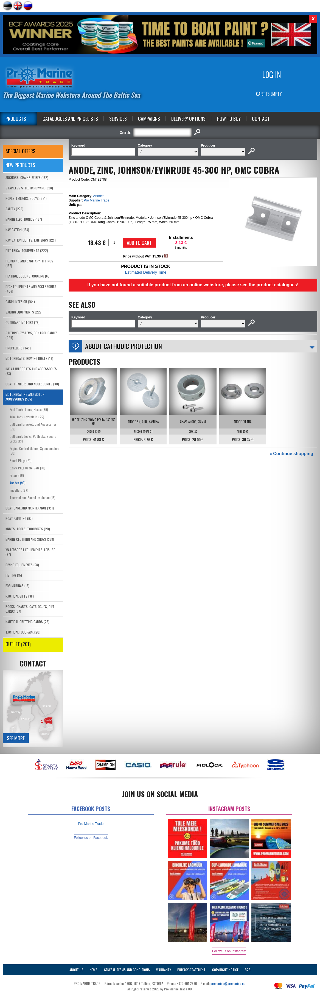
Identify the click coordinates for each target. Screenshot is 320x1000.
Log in (271, 74)
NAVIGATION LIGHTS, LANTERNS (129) (30, 240)
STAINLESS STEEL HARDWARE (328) (29, 188)
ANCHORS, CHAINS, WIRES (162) (26, 177)
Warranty (163, 969)
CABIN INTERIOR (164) (20, 301)
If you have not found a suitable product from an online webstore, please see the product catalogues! (192, 284)
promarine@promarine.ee (227, 983)
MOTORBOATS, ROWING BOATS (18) (29, 358)
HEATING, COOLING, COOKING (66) (27, 276)
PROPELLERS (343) (18, 348)
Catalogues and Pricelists (70, 118)
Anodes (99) (18, 482)
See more (16, 738)
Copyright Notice (225, 969)
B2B (248, 969)
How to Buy (229, 118)
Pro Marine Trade (96, 200)
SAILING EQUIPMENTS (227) (24, 312)
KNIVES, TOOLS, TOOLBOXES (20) (27, 528)
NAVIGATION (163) (17, 229)
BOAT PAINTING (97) (19, 518)
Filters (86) (17, 475)
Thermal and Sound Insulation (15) (32, 497)
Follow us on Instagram (229, 951)
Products (15, 118)
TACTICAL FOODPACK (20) (22, 632)
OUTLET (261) (18, 644)
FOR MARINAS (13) (17, 585)
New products (20, 165)
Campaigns (149, 118)
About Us (76, 969)
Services (118, 118)
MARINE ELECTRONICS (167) (23, 219)
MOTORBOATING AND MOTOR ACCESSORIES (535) (24, 396)
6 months (181, 247)
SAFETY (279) (14, 208)
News (93, 969)
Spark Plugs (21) (21, 460)
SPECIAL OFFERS (20, 151)
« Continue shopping (291, 453)
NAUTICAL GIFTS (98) (19, 596)
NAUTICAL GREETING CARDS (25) (27, 621)
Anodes (98, 196)
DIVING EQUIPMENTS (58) (22, 564)
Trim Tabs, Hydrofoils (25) (27, 416)
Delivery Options (188, 118)
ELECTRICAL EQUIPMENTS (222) (26, 250)
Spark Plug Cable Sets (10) (27, 468)
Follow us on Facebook (91, 838)
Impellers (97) (19, 490)
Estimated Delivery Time (145, 272)
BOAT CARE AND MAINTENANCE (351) (29, 508)
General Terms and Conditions (127, 969)
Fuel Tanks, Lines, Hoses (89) (29, 409)
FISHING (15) (13, 575)
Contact (261, 118)
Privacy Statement (191, 969)
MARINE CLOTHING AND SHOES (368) (29, 539)
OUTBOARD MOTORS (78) (22, 322)
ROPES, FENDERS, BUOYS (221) (26, 198)
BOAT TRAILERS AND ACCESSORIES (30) (32, 384)
